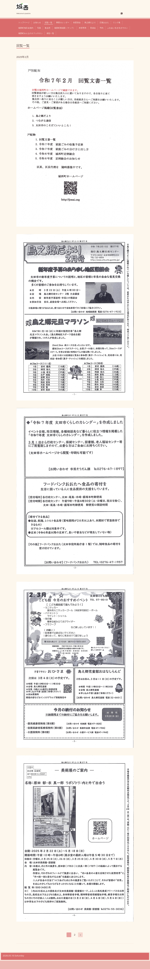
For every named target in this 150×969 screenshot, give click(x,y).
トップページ (24, 23)
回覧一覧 (48, 23)
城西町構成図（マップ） (64, 28)
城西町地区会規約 (25, 28)
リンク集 (116, 23)
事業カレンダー (62, 23)
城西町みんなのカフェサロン (30, 33)
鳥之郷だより (90, 23)
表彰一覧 (50, 33)
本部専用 (82, 28)
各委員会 (77, 23)
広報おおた (104, 23)
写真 (39, 28)
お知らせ (37, 23)
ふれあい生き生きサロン (117, 28)
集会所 (47, 28)
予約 (101, 28)
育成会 (93, 28)
